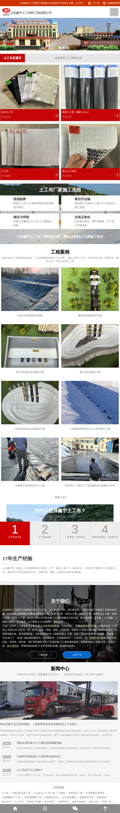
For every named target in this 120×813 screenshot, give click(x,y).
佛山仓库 (94, 801)
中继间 (61, 793)
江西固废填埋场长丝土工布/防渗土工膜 (90, 429)
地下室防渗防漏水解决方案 (30, 372)
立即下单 (77, 655)
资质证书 (58, 622)
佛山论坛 (6, 801)
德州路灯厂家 (76, 793)
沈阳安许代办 (52, 797)
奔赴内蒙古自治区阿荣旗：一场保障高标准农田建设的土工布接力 (38, 724)
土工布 (96, 3)
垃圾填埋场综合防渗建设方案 (30, 429)
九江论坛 (19, 801)
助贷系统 (101, 797)
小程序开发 (63, 801)
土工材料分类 (74, 58)
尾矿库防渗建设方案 (90, 372)
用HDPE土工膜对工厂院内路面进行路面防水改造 (90, 485)
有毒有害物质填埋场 (85, 626)
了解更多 (43, 655)
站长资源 (49, 801)
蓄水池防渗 (13, 646)
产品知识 (98, 674)
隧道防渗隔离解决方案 (90, 315)
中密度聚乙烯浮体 (95, 793)
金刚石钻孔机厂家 (21, 793)
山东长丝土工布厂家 (44, 793)
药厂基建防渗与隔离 (95, 638)
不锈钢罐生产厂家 (11, 797)
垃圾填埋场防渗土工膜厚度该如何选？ (39, 756)
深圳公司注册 (34, 801)
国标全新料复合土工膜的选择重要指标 (39, 742)
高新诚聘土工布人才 (48, 674)
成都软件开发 (86, 797)
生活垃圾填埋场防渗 (48, 626)
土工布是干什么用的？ (30, 770)
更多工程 (60, 497)
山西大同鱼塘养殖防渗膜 (30, 315)
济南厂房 (106, 801)
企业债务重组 (69, 797)
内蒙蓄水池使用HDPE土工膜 (30, 485)
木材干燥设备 (79, 801)
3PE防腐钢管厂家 (32, 797)
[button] (56, 48)
